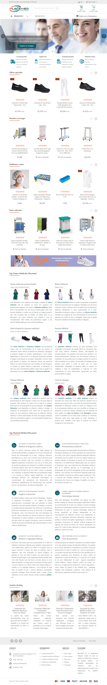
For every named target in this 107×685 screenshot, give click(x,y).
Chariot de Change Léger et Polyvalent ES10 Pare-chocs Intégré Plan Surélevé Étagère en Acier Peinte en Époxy (65, 245)
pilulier (49, 575)
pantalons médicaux (65, 346)
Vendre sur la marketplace (79, 641)
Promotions (40, 16)
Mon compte (67, 653)
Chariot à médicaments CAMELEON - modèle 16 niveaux (42, 243)
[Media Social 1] (12, 641)
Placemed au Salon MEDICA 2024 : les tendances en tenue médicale (87, 611)
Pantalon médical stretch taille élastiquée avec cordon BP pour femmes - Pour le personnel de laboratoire (65, 107)
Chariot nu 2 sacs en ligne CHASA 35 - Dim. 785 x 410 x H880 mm (64, 151)
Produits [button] (17, 16)
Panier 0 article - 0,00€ (93, 8)
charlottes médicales (65, 398)
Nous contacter (92, 641)
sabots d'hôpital (29, 371)
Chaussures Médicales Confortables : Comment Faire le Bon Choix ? (42, 611)
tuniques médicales (20, 398)
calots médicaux (82, 398)
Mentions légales (46, 665)
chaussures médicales (43, 371)
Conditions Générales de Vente (50, 659)
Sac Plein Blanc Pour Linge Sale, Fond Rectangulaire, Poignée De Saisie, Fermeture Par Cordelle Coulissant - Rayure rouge (42, 153)
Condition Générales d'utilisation (50, 656)
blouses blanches (63, 302)
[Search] (57, 8)
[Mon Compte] (92, 1)
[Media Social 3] (20, 641)
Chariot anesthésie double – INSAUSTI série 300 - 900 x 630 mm (19, 243)
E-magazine (67, 665)
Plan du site (67, 659)
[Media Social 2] (16, 641)
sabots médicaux (18, 346)
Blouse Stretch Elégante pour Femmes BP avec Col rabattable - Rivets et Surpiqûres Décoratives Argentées (87, 199)
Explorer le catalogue (27, 46)
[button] (3, 36)
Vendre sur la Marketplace (86, 16)
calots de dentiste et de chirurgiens (79, 413)
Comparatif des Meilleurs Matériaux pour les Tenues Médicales (19, 611)
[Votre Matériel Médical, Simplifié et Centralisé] (53, 36)
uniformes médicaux (41, 307)
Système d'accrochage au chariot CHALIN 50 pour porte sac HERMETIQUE (20, 151)
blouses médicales (91, 312)
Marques (66, 662)
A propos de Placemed (48, 653)
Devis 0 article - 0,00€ (81, 8)
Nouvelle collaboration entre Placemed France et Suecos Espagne (64, 610)
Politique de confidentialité (49, 662)
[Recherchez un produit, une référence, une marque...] (46, 8)
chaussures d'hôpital (33, 346)
